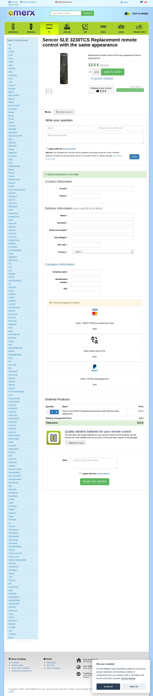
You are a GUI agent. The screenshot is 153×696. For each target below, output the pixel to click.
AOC (11, 82)
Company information (60, 264)
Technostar (13, 540)
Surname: (62, 223)
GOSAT (12, 200)
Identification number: (61, 280)
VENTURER (14, 604)
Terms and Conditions (20, 668)
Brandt (11, 112)
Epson (11, 169)
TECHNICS (13, 530)
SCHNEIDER (14, 472)
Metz (11, 328)
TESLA (12, 550)
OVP (11, 395)
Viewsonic (13, 610)
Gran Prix (13, 203)
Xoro (11, 631)
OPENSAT (13, 371)
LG (10, 284)
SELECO (12, 459)
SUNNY (12, 509)
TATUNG (12, 520)
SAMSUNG (13, 449)
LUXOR (12, 304)
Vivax (11, 614)
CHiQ (11, 254)
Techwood (13, 543)
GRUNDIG (13, 206)
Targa (11, 516)
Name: (63, 215)
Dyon (11, 159)
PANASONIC (14, 402)
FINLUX (12, 183)
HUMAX (12, 243)
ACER (11, 52)
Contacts (15, 662)
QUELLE (12, 432)
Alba (10, 72)
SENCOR (13, 462)
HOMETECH (14, 240)
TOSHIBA (13, 570)
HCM (11, 220)
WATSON (13, 621)
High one (12, 223)
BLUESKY (13, 109)
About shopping (53, 668)
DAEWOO (13, 132)
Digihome (13, 153)
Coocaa (12, 126)
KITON (11, 277)
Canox (11, 122)
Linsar (11, 291)
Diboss (11, 149)
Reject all (134, 686)
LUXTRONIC (14, 308)
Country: (63, 252)
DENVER (13, 146)
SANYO (12, 452)
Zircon (11, 637)
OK (10, 361)
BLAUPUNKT (14, 105)
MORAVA (13, 338)
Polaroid (12, 412)
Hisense (12, 230)
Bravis (11, 116)
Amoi (11, 78)
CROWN (12, 129)
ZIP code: (63, 245)
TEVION (12, 563)
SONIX (11, 499)
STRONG (13, 506)
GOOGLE (13, 196)
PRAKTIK (13, 415)
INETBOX (13, 257)
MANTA (12, 311)
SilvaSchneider (15, 479)
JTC (10, 267)
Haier (11, 210)
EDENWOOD (14, 166)
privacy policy (69, 149)
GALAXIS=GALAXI (17, 190)
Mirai (11, 331)
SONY (11, 503)
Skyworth (12, 489)
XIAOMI (12, 627)
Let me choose (128, 678)
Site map (50, 665)
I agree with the (61, 149)
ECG (11, 163)
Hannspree (13, 213)
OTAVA (12, 388)
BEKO (11, 92)
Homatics (13, 237)
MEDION (12, 324)
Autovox (12, 85)
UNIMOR (12, 594)
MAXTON (13, 321)
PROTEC (13, 429)
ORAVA (12, 382)
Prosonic (12, 425)
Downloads (51, 662)
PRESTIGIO (14, 419)
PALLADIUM (14, 398)
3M (10, 45)
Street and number (58, 230)
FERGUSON (14, 180)
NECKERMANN (15, 348)
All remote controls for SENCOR (130, 90)
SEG (11, 456)
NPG (11, 358)
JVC (10, 270)
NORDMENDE (15, 355)
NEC (11, 344)
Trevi (11, 577)
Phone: (64, 196)
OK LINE (12, 365)
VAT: (66, 289)
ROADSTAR (14, 439)
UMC (11, 590)
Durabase (13, 156)
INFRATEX (13, 260)
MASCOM (13, 314)
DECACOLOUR (15, 136)
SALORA (12, 445)
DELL (11, 139)
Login (124, 2)
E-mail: (64, 188)
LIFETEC (12, 287)
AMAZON (13, 75)
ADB (11, 55)
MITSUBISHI (14, 334)
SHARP (12, 466)
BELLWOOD (14, 95)
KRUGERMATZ (15, 281)
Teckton (12, 526)
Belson (11, 99)
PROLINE (13, 422)
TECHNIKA (13, 533)
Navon (11, 341)
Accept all (108, 686)
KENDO (12, 274)
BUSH (11, 119)
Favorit (11, 173)
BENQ (11, 102)
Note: (65, 460)
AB (10, 48)
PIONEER (13, 408)
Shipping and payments (21, 671)
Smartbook (13, 493)
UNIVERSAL (14, 597)
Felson (11, 176)
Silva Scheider (15, 476)
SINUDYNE (14, 483)
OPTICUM (13, 375)
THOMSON (13, 567)
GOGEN (12, 193)
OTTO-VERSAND (16, 392)
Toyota (11, 573)
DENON (12, 143)
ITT (10, 264)
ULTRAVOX (14, 587)
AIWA (11, 62)
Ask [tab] (48, 112)
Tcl (10, 523)
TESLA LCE (14, 557)
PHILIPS (12, 405)
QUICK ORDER (102, 78)
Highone (12, 227)
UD (10, 583)
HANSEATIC (14, 217)
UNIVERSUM (14, 600)
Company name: (60, 272)
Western (12, 624)
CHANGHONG (15, 250)
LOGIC (11, 297)
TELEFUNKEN (15, 547)
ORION (12, 385)
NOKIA (11, 351)
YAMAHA (13, 634)
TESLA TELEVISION (17, 560)
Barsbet (12, 89)
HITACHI (12, 233)
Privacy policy (17, 665)
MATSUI (12, 317)
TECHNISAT (14, 536)
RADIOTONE (14, 435)
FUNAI (11, 186)
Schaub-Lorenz (15, 469)
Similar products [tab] (64, 112)
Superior (12, 513)
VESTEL (12, 607)
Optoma (12, 378)
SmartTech (13, 496)
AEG (11, 58)
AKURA (12, 68)
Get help (13, 5)
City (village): (61, 237)
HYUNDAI (13, 247)
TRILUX (12, 580)
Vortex (11, 617)
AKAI (11, 65)
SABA (11, 442)
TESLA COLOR (15, 553)
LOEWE (12, 294)
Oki (10, 368)
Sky (10, 486)
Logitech (12, 301)
